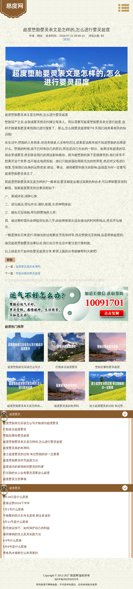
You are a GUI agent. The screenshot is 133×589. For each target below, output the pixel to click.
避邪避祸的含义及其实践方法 (22, 534)
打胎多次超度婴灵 (14, 429)
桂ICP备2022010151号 (67, 579)
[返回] (66, 39)
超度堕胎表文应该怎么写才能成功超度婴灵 (31, 423)
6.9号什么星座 (12, 540)
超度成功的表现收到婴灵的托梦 (23, 466)
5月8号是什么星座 (15, 546)
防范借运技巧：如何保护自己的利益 (26, 528)
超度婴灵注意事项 (14, 479)
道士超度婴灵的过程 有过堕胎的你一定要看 (31, 454)
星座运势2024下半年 (16, 503)
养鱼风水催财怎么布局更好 (20, 552)
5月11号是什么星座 (15, 521)
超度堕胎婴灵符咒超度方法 (20, 460)
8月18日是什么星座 (15, 496)
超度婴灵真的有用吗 (16, 448)
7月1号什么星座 (13, 509)
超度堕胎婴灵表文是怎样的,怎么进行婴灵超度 (32, 441)
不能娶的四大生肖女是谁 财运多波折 (27, 515)
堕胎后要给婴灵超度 (16, 435)
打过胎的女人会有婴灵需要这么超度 (26, 472)
